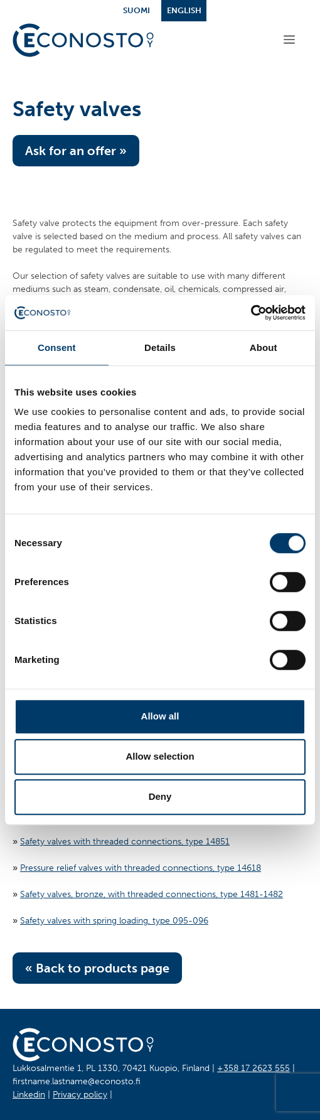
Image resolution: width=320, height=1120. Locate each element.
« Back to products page (97, 968)
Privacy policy (80, 1094)
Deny (160, 796)
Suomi (136, 10)
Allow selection (159, 756)
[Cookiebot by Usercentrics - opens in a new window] (251, 312)
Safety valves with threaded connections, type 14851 (125, 841)
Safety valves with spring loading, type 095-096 (114, 920)
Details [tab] (160, 347)
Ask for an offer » (76, 150)
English (184, 10)
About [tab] (263, 347)
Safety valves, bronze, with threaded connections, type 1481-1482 (151, 894)
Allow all (160, 716)
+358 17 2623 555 (253, 1068)
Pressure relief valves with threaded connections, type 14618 (140, 868)
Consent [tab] (57, 347)
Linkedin (29, 1094)
